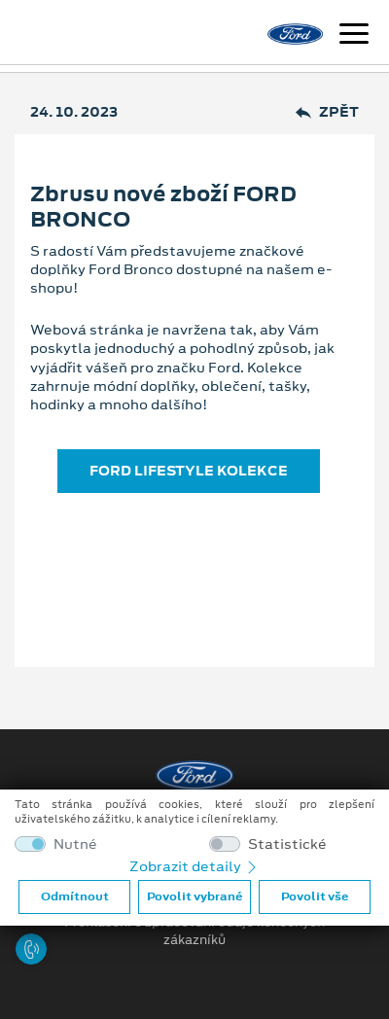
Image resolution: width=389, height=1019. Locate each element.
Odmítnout (75, 896)
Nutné (75, 844)
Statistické (287, 844)
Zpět (327, 112)
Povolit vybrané (194, 896)
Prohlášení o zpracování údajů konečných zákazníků (194, 931)
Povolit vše (314, 896)
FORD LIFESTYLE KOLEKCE (188, 470)
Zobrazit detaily (194, 866)
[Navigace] (354, 35)
